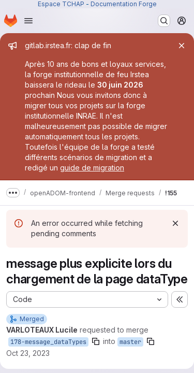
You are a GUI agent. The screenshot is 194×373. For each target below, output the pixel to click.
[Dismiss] (175, 223)
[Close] (181, 45)
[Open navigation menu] (28, 20)
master (130, 342)
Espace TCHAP (61, 4)
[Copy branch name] (95, 341)
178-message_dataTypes (48, 342)
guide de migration (92, 167)
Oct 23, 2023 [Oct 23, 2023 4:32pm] (28, 353)
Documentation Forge (124, 4)
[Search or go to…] (164, 21)
